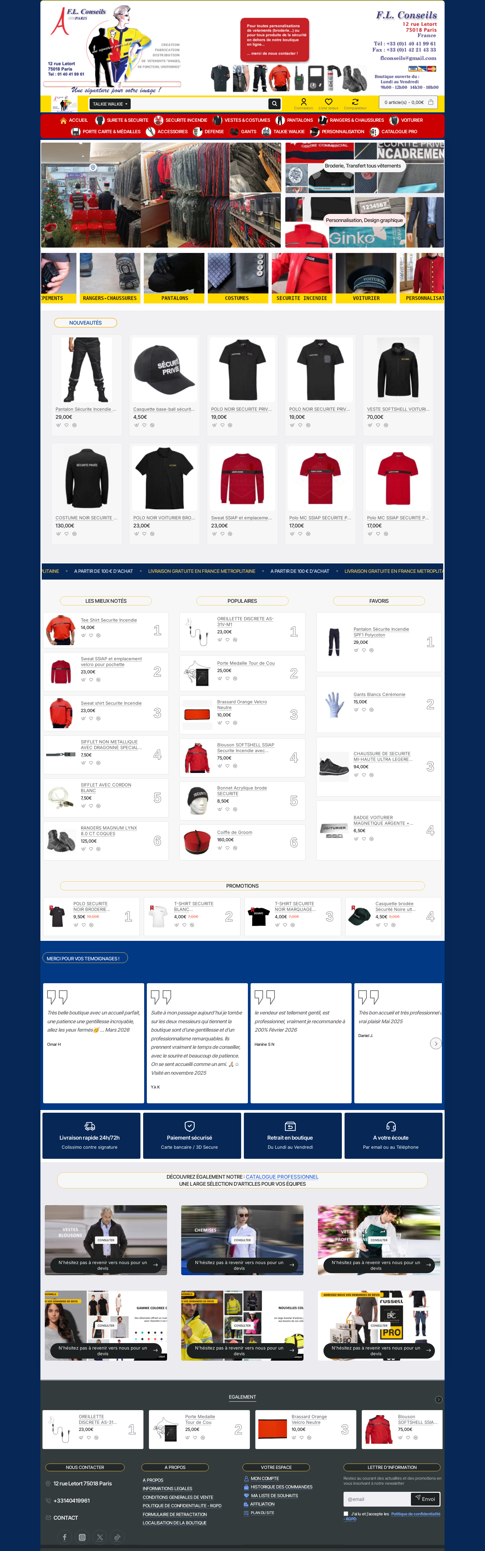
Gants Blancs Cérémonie (380, 694)
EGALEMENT (242, 1397)
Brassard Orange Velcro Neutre (242, 704)
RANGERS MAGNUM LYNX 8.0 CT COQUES (109, 830)
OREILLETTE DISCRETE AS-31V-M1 (245, 621)
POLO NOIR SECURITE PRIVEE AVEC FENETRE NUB (242, 409)
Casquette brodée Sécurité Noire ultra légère (396, 907)
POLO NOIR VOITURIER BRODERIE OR (164, 517)
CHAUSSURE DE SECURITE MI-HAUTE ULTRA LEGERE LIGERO (382, 757)
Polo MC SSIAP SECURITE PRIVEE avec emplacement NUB (398, 517)
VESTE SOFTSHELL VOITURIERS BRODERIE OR (398, 409)
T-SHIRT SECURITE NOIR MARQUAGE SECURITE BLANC (294, 907)
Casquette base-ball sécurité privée (164, 409)
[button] (59, 427)
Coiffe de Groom (234, 832)
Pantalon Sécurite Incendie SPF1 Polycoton (381, 631)
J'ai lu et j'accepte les (392, 1516)
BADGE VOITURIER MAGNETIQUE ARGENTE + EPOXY (382, 820)
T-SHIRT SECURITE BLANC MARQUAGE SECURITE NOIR (194, 907)
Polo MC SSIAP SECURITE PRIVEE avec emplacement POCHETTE (320, 517)
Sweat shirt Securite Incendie (111, 703)
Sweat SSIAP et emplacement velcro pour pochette (242, 517)
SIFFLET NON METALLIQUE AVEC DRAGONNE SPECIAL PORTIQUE (109, 745)
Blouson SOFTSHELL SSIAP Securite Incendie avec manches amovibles (245, 748)
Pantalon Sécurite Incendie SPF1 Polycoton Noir (87, 409)
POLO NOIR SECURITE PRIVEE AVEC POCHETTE (320, 409)
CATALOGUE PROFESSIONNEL (282, 1177)
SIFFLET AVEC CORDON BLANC (106, 787)
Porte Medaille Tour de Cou (246, 663)
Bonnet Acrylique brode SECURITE (242, 790)
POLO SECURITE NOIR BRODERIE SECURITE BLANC (92, 907)
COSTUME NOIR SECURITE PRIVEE (87, 517)
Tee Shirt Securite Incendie (109, 620)
